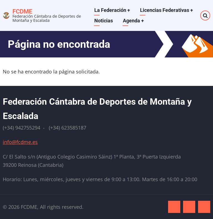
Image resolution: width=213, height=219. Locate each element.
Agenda (133, 20)
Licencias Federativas (166, 10)
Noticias (103, 20)
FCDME (22, 11)
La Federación (112, 10)
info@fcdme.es (20, 142)
